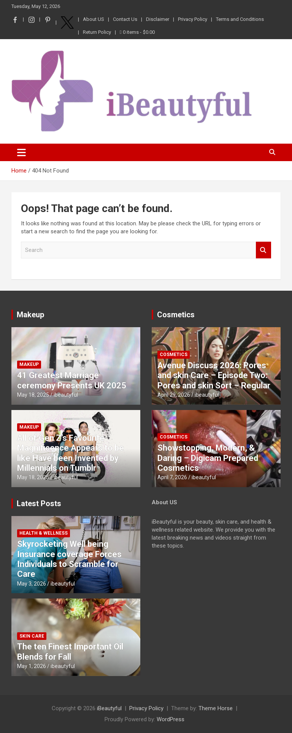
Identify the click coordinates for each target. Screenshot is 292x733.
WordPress (170, 719)
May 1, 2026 (31, 666)
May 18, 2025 (33, 395)
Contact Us (125, 19)
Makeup (30, 314)
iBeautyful (109, 708)
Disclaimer (157, 19)
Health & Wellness (43, 533)
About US (93, 19)
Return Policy (97, 32)
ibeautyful (66, 395)
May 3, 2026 (31, 584)
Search (263, 250)
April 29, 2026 (173, 395)
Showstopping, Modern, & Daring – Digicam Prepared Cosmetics (207, 458)
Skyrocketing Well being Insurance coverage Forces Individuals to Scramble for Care (69, 559)
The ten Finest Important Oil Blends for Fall (70, 651)
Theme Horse (215, 708)
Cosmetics (176, 314)
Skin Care (31, 636)
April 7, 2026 (172, 477)
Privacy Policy (192, 19)
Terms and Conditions (240, 19)
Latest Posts (39, 503)
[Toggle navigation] (21, 152)
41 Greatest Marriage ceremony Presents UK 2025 (71, 380)
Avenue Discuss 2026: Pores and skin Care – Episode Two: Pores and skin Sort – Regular (213, 375)
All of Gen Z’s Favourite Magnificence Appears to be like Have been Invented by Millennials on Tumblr (70, 453)
